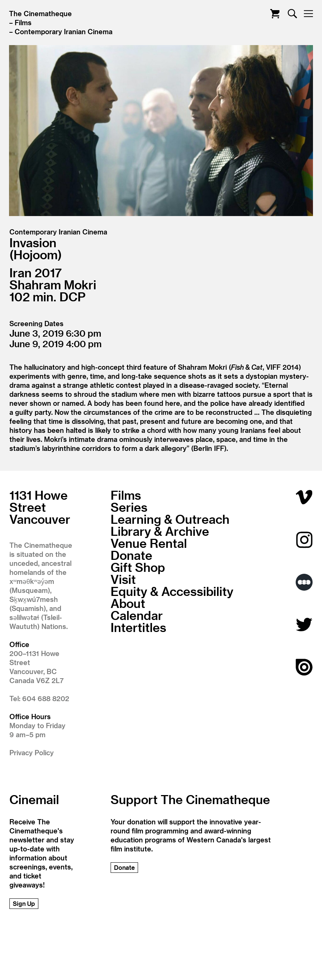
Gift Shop (138, 567)
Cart (274, 13)
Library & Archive (160, 531)
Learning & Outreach (170, 519)
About (128, 603)
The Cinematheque (40, 13)
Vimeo (304, 497)
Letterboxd (304, 582)
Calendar (137, 615)
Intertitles (138, 627)
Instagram (304, 539)
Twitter (304, 624)
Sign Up (24, 903)
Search (292, 13)
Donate (131, 555)
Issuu (304, 667)
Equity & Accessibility (172, 591)
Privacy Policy (31, 752)
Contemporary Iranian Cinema (63, 31)
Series (129, 507)
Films (23, 22)
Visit (123, 579)
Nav (308, 13)
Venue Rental (149, 543)
